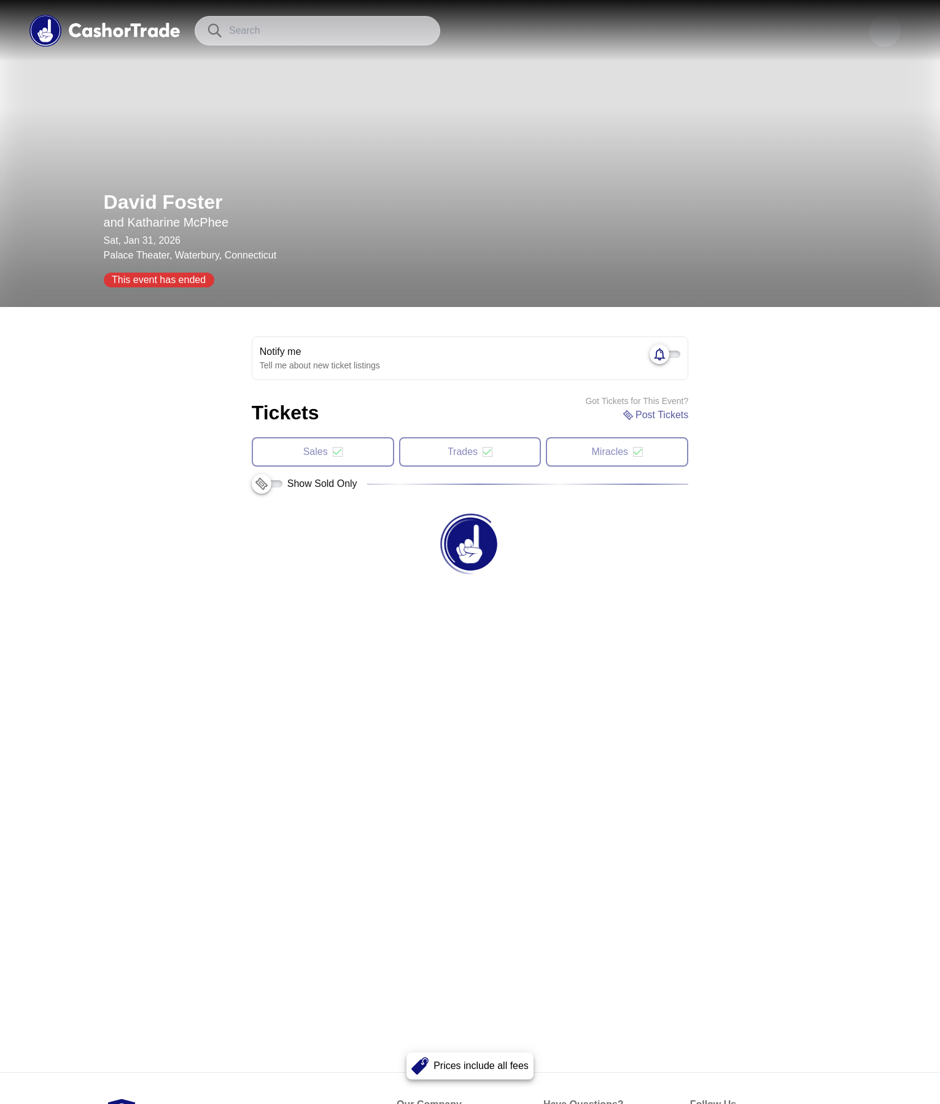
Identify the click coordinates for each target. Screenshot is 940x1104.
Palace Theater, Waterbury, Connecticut (190, 255)
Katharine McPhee (178, 222)
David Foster (163, 202)
